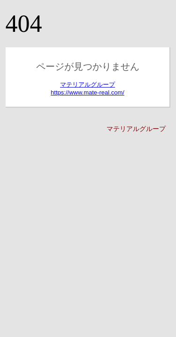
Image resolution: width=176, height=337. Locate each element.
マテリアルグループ (136, 128)
